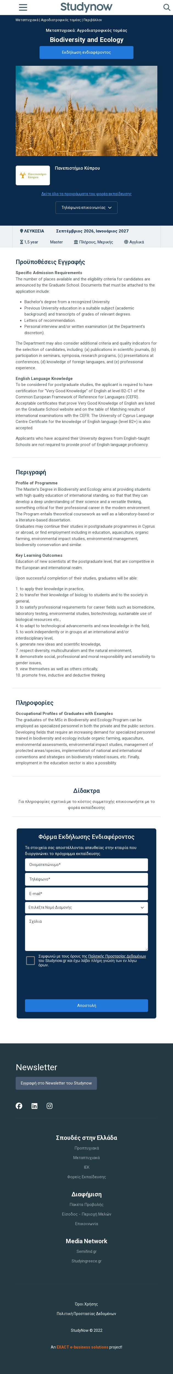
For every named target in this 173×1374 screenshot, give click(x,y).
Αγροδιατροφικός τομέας (61, 20)
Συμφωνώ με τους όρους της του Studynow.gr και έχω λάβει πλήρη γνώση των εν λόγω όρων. (92, 960)
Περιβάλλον (92, 20)
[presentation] (86, 983)
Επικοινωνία (86, 1223)
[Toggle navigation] (23, 7)
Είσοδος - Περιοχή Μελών (86, 1214)
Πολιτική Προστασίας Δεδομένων (86, 1313)
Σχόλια (86, 933)
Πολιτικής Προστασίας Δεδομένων (117, 956)
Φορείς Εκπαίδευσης (86, 1176)
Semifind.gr (87, 1251)
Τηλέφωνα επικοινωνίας (87, 207)
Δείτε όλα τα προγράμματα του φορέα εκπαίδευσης (86, 194)
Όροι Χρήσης (86, 1304)
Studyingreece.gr (87, 1261)
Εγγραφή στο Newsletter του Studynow (56, 1083)
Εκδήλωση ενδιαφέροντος (86, 52)
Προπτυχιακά (86, 1148)
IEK (87, 1167)
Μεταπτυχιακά (27, 20)
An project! (86, 1347)
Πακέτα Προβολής (86, 1204)
